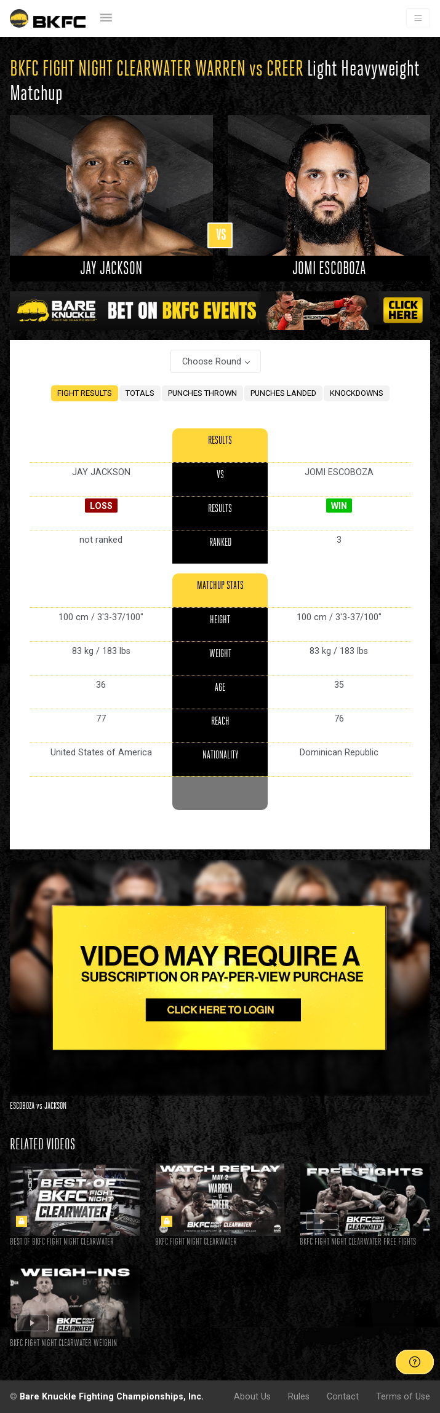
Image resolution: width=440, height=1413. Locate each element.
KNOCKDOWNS (356, 393)
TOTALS (140, 393)
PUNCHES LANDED (283, 393)
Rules (299, 1396)
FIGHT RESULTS (84, 393)
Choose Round (211, 361)
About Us (252, 1396)
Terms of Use (403, 1396)
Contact (343, 1396)
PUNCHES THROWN (202, 393)
